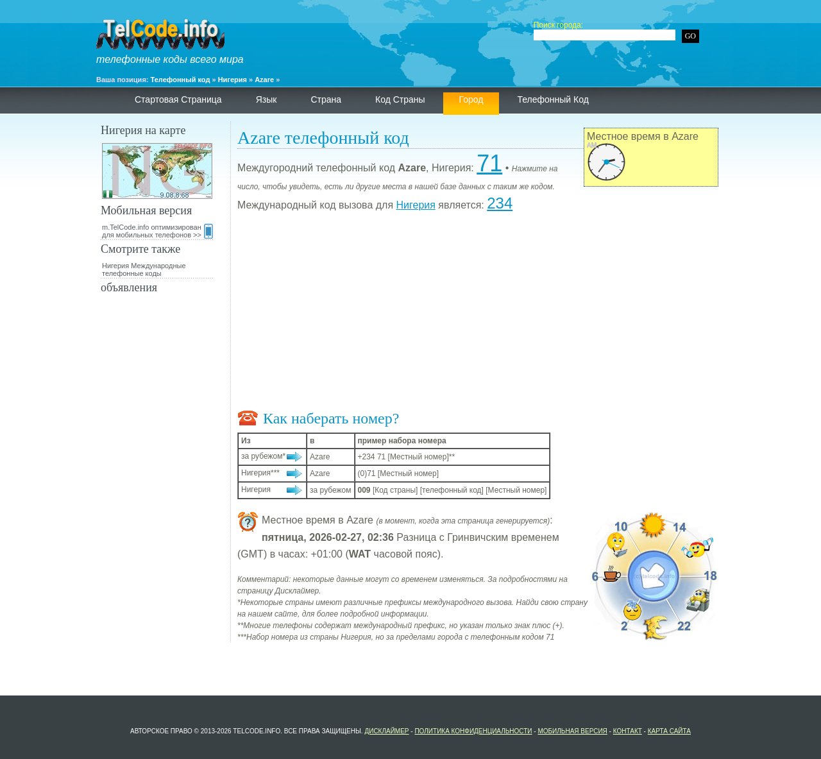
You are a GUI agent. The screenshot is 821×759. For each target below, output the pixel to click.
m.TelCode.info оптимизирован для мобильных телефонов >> (157, 231)
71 (489, 163)
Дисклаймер (386, 731)
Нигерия (232, 79)
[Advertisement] (477, 314)
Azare (264, 79)
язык (266, 99)
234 (499, 203)
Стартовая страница (178, 99)
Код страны (400, 99)
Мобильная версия (572, 731)
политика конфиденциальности (473, 731)
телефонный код (552, 99)
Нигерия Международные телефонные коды (144, 269)
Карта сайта (669, 731)
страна (325, 99)
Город (471, 99)
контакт (627, 731)
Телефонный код (180, 79)
